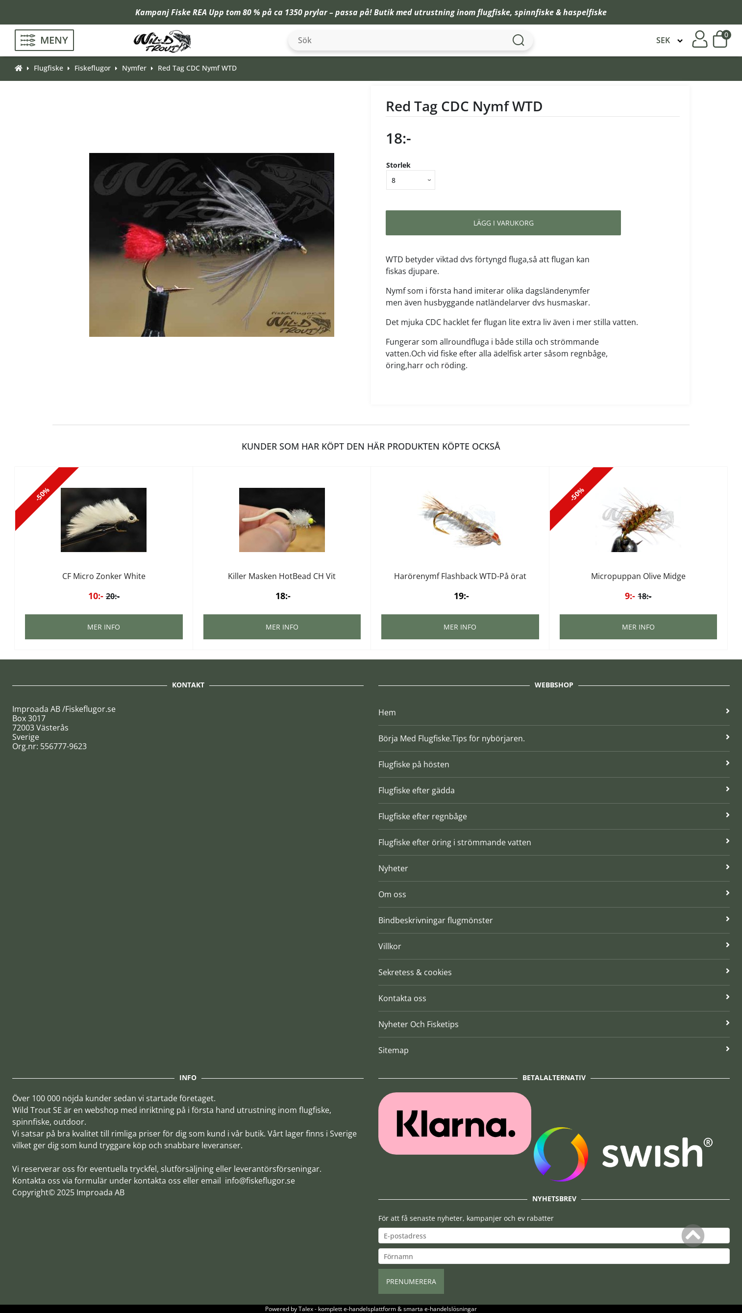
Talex (305, 1309)
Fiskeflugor (92, 68)
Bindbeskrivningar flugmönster (554, 920)
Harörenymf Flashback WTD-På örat (460, 576)
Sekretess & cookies (554, 972)
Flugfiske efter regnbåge (554, 816)
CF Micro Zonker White (104, 576)
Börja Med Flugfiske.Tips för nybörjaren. (554, 738)
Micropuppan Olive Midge (638, 576)
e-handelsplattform (370, 1309)
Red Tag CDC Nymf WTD (197, 68)
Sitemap (554, 1050)
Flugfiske (48, 68)
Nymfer (134, 68)
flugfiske (493, 12)
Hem (554, 712)
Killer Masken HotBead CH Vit (282, 576)
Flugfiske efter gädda (554, 790)
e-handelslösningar (450, 1309)
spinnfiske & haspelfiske (561, 12)
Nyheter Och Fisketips (554, 1024)
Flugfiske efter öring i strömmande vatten (554, 842)
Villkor (554, 946)
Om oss (554, 894)
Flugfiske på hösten (554, 764)
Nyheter (554, 868)
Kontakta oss (554, 998)
